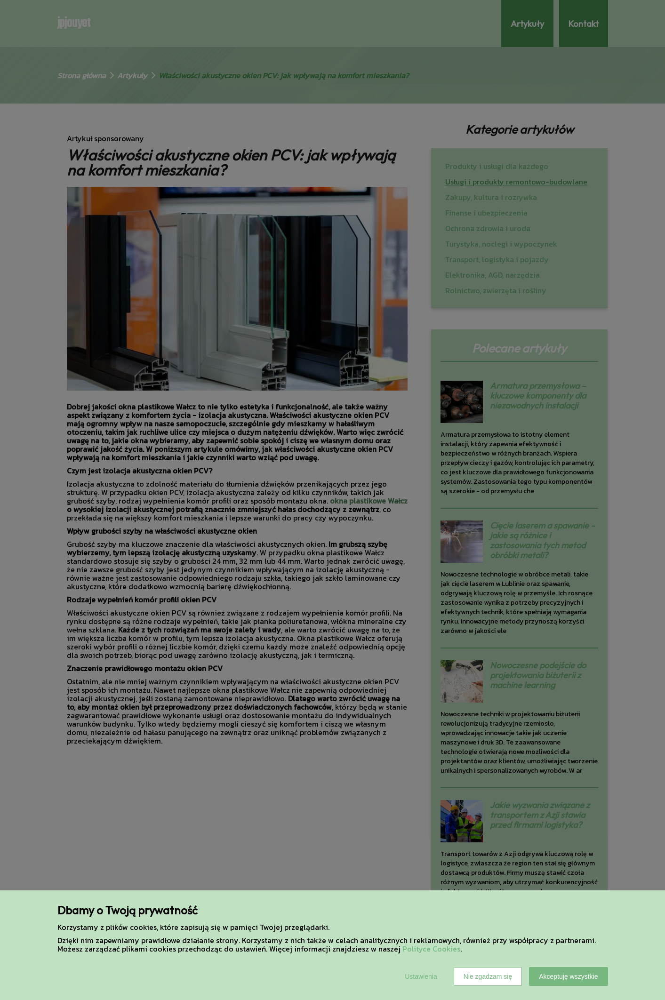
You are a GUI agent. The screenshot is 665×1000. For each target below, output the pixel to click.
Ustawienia (421, 976)
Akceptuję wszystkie (568, 976)
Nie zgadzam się (488, 976)
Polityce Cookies (431, 948)
